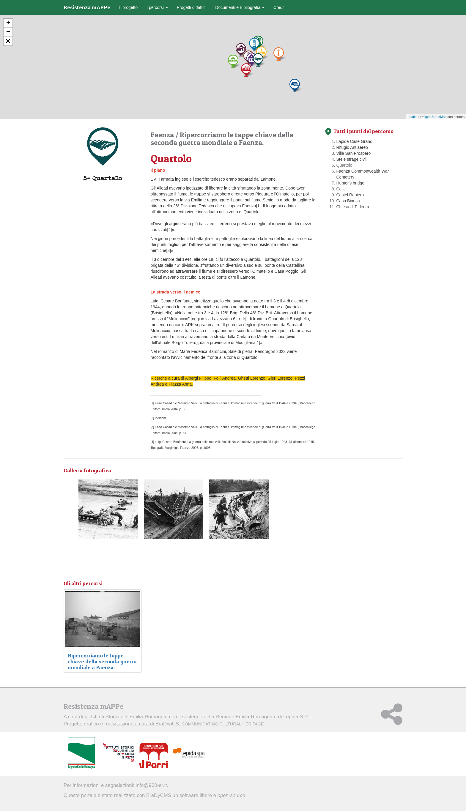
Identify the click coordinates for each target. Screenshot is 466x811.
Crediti (279, 7)
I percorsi (157, 7)
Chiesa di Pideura (352, 206)
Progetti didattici (192, 7)
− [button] (8, 32)
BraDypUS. (209, 724)
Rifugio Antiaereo (352, 147)
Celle (341, 189)
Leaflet (413, 117)
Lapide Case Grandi (355, 141)
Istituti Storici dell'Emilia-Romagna (128, 717)
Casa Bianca (348, 200)
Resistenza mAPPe (87, 7)
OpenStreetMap (435, 117)
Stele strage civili (352, 159)
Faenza (163, 134)
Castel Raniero (350, 195)
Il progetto (128, 7)
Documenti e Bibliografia (240, 7)
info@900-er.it (151, 785)
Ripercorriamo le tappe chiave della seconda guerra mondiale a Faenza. (222, 138)
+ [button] (8, 23)
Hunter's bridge (350, 183)
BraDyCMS (158, 795)
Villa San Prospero (353, 153)
